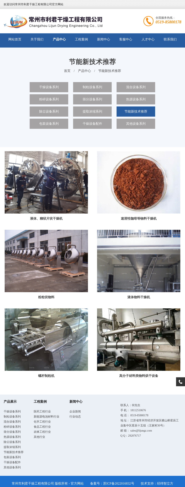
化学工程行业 (42, 421)
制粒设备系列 (92, 87)
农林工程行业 (42, 431)
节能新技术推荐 (109, 71)
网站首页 (14, 39)
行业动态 (75, 416)
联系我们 (170, 39)
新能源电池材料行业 (46, 416)
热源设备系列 (136, 99)
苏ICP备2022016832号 (118, 483)
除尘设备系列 (49, 111)
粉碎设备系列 (49, 99)
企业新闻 (75, 411)
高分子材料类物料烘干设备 (138, 375)
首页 (67, 71)
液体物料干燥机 (138, 297)
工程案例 (81, 39)
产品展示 (10, 401)
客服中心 (125, 39)
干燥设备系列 (49, 87)
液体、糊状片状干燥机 (46, 218)
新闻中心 (103, 39)
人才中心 (148, 39)
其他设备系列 (136, 123)
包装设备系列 (49, 123)
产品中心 (59, 39)
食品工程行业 (42, 426)
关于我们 (36, 39)
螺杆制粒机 (46, 375)
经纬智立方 (165, 483)
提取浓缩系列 (92, 111)
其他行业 (39, 436)
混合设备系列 (136, 87)
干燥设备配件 (92, 123)
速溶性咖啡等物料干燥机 (139, 218)
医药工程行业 (42, 411)
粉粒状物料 (46, 297)
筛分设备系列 (92, 99)
